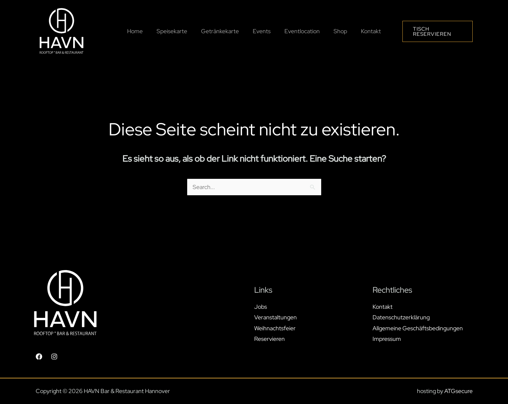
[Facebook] (39, 356)
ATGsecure (458, 391)
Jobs (260, 306)
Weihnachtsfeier (275, 328)
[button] (434, 31)
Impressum (387, 339)
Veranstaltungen (275, 317)
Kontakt (383, 306)
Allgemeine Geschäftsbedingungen (418, 328)
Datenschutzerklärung (401, 317)
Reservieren (269, 339)
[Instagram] (54, 356)
